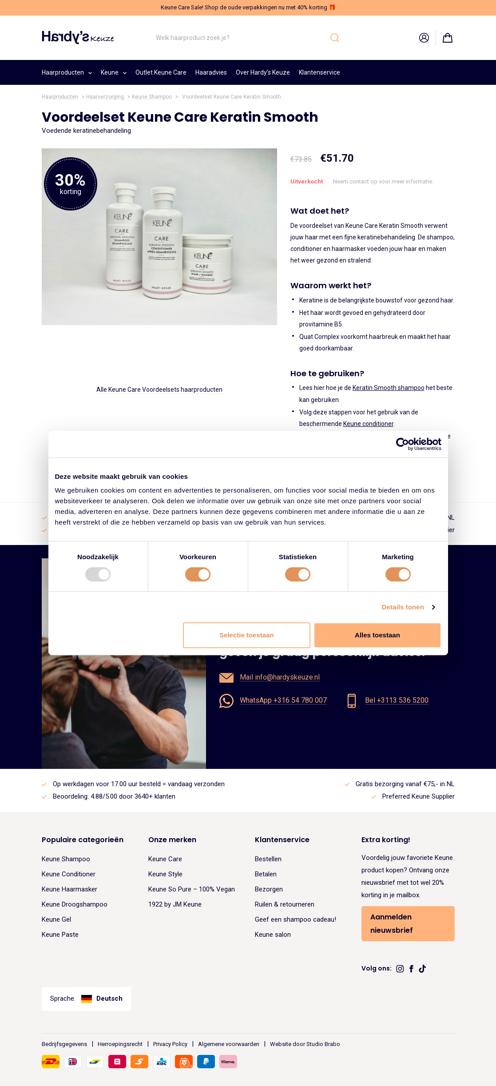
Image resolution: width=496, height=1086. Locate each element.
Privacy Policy (170, 1044)
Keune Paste (60, 935)
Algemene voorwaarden (228, 1044)
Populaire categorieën (82, 840)
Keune (114, 71)
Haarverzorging (105, 97)
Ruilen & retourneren (284, 904)
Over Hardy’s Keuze (263, 72)
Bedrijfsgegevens (64, 1044)
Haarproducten (67, 71)
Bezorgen (269, 889)
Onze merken (172, 840)
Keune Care (165, 859)
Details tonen (403, 607)
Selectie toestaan (246, 635)
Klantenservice (319, 72)
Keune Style (165, 874)
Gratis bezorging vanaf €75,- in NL (405, 784)
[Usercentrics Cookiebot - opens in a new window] (402, 444)
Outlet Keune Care (160, 72)
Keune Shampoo (152, 97)
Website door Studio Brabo (305, 1044)
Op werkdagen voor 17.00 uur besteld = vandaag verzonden (139, 784)
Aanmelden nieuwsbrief (391, 923)
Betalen (266, 874)
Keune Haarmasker (69, 889)
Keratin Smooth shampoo (389, 387)
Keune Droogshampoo (74, 904)
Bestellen (268, 859)
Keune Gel (56, 919)
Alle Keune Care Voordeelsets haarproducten (159, 389)
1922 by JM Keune (175, 904)
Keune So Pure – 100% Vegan (191, 889)
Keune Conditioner (68, 874)
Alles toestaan (377, 635)
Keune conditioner (368, 423)
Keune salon (273, 935)
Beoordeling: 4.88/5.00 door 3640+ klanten (114, 796)
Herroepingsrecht (120, 1044)
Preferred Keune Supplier (418, 796)
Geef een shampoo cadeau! (295, 919)
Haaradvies (211, 72)
